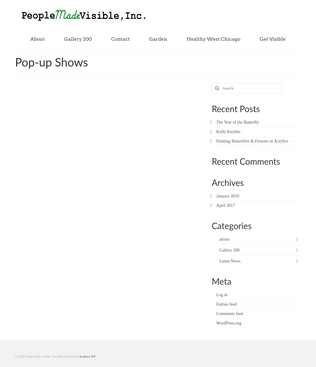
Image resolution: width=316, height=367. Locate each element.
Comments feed (229, 313)
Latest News (230, 261)
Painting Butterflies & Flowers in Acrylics (252, 141)
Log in (221, 295)
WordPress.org (228, 323)
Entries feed (226, 304)
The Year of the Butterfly (237, 122)
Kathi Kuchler (228, 131)
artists (224, 239)
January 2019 (227, 196)
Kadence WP (87, 356)
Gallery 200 (229, 250)
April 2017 (225, 205)
